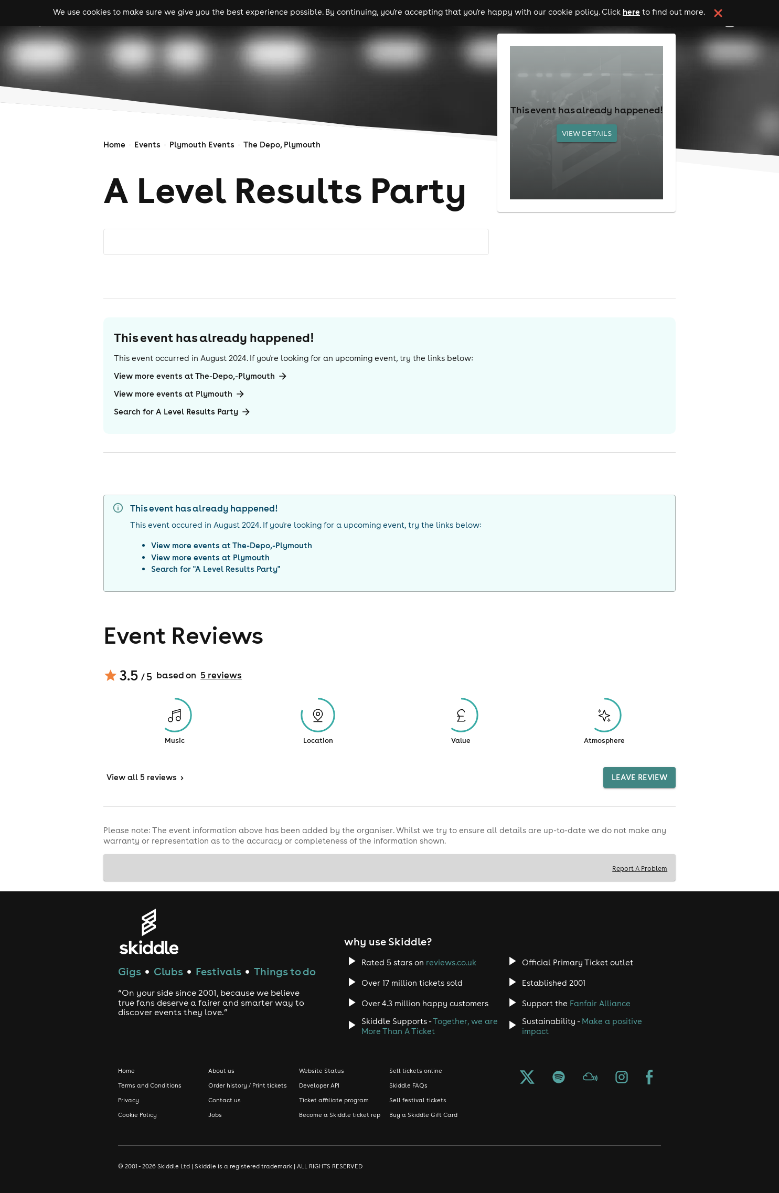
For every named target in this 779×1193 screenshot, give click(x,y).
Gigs (129, 971)
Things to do (285, 971)
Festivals (218, 971)
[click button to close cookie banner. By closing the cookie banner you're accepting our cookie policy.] (718, 13)
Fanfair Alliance (600, 1003)
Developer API (319, 1085)
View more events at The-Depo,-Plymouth (201, 376)
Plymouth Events (201, 145)
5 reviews (221, 675)
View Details (587, 133)
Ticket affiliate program (334, 1100)
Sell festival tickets (417, 1100)
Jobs (215, 1115)
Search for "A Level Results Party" (215, 569)
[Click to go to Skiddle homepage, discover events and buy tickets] (148, 931)
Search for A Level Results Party (182, 412)
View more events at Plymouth (180, 394)
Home (114, 145)
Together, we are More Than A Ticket (429, 1026)
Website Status (321, 1070)
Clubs (168, 971)
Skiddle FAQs (408, 1085)
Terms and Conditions (150, 1085)
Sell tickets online (415, 1070)
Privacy (128, 1100)
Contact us (224, 1100)
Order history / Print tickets (247, 1085)
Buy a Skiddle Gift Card (423, 1115)
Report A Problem (639, 868)
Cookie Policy (137, 1115)
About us (221, 1070)
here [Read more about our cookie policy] (631, 11)
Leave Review (639, 777)
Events (147, 145)
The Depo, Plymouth (282, 145)
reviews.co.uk (451, 962)
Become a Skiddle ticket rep (339, 1115)
